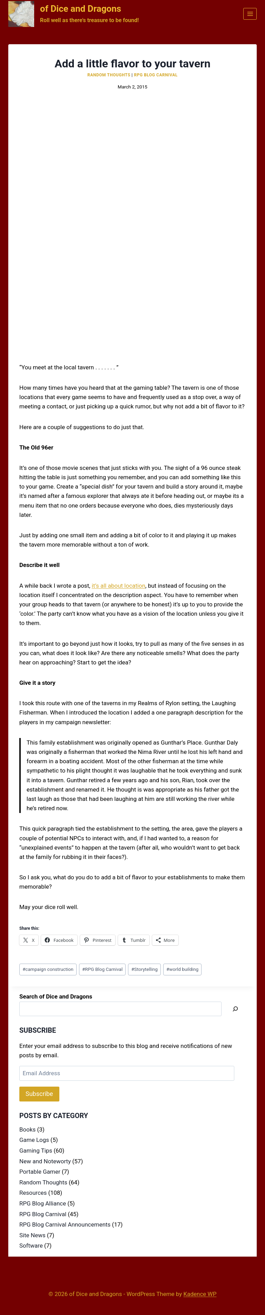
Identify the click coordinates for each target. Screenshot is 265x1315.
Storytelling (144, 969)
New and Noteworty (45, 1161)
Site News (32, 1235)
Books (27, 1129)
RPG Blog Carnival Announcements (64, 1224)
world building (182, 969)
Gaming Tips (35, 1150)
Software (31, 1245)
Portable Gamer (39, 1171)
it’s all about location (118, 585)
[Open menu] (250, 13)
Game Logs (34, 1139)
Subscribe (39, 1093)
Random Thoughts (108, 75)
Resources (33, 1192)
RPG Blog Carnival (155, 75)
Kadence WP (200, 1293)
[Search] (235, 1009)
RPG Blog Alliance (42, 1203)
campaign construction (47, 969)
